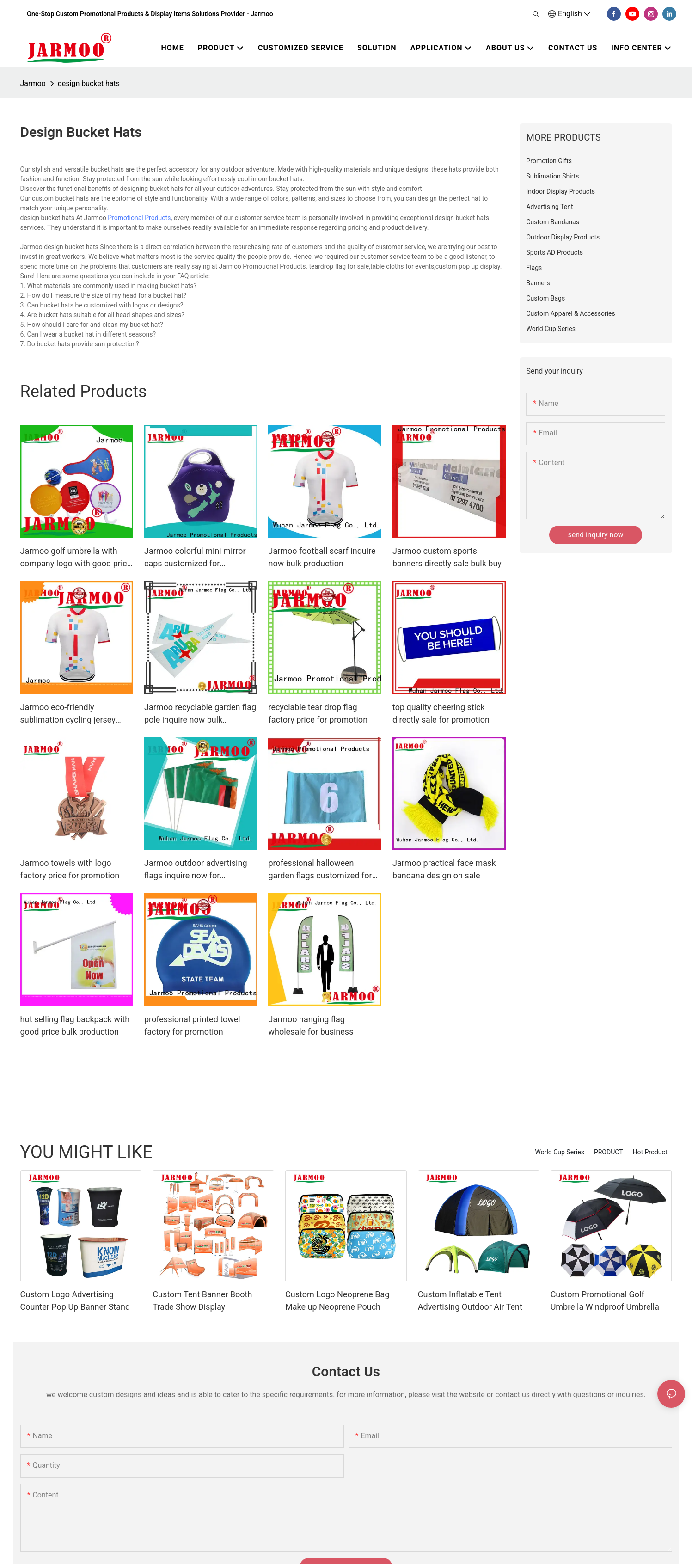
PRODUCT (608, 1152)
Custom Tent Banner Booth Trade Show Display (202, 1300)
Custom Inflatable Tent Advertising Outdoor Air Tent (470, 1300)
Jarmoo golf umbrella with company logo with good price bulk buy (76, 558)
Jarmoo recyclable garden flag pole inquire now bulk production (200, 714)
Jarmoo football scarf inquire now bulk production (321, 557)
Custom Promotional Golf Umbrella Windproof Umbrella (605, 1300)
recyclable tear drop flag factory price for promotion (317, 713)
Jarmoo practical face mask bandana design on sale (444, 869)
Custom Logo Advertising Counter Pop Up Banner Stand (75, 1300)
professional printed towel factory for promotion (192, 1025)
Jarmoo (33, 83)
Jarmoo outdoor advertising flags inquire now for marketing (195, 870)
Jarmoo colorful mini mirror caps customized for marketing (195, 558)
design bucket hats (89, 83)
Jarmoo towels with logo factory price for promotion (70, 869)
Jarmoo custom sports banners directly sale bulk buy (447, 557)
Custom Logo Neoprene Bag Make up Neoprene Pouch (337, 1300)
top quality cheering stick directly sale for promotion (441, 713)
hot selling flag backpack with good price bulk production (75, 1025)
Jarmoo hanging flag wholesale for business (310, 1025)
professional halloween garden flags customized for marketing (320, 870)
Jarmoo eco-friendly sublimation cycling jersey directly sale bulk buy (68, 714)
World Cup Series (559, 1152)
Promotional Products (139, 217)
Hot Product (650, 1152)
